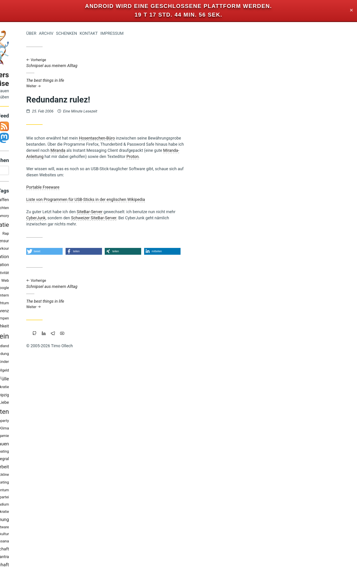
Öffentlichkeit (51, 327)
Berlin (18, 217)
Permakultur (53, 535)
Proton (187, 156)
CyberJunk (90, 217)
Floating (57, 453)
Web (60, 281)
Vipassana (55, 542)
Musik (42, 249)
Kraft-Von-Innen (35, 289)
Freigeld (35, 296)
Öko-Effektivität (51, 274)
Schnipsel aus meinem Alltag (160, 63)
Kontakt (143, 33)
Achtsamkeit (26, 266)
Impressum (166, 33)
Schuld (19, 505)
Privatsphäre (23, 327)
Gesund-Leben (36, 452)
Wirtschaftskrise (35, 557)
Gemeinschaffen (48, 200)
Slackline (56, 476)
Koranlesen (35, 217)
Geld (15, 337)
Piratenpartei (53, 498)
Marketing (55, 483)
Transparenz (52, 311)
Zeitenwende (21, 362)
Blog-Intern (54, 296)
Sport (46, 403)
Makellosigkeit (31, 347)
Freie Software (22, 429)
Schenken (121, 33)
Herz (39, 483)
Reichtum (56, 304)
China (34, 403)
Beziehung (35, 304)
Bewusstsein (43, 337)
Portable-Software (49, 528)
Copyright (38, 475)
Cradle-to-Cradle (37, 380)
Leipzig (57, 396)
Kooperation (52, 265)
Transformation (48, 257)
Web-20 (27, 542)
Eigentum (28, 312)
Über (86, 33)
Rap (60, 234)
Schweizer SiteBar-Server (148, 217)
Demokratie (48, 225)
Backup (44, 363)
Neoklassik (27, 281)
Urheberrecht (35, 319)
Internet (39, 371)
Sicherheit (33, 437)
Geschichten (53, 209)
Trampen (56, 319)
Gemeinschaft (49, 566)
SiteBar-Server (144, 211)
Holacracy (18, 403)
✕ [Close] (351, 10)
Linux (25, 395)
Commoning (31, 388)
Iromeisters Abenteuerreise (39, 79)
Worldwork (29, 209)
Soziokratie (55, 388)
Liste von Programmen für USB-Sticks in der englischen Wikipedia (140, 199)
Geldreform (37, 242)
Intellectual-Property (47, 422)
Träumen (40, 396)
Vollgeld (57, 371)
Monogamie (54, 437)
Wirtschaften (45, 413)
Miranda (112, 150)
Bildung (57, 354)
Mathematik (24, 249)
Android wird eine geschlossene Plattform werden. (178, 6)
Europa (44, 429)
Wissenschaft (51, 550)
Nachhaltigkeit (35, 355)
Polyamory (55, 217)
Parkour (57, 249)
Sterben (21, 475)
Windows (47, 234)
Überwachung (50, 520)
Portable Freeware (97, 187)
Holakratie (55, 513)
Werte (42, 505)
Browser (26, 468)
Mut (39, 542)
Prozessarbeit (50, 468)
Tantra (58, 557)
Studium (57, 505)
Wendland (56, 347)
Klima (59, 429)
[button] (99, 251)
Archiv (101, 33)
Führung (46, 282)
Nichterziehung (28, 535)
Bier (31, 505)
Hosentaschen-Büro (152, 138)
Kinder (58, 362)
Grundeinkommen (31, 460)
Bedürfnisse (19, 226)
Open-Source (28, 444)
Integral (57, 459)
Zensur (57, 242)
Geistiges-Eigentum (48, 491)
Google (58, 289)
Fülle (59, 380)
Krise (31, 274)
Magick (37, 513)
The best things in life (160, 83)
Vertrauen (53, 445)
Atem (32, 234)
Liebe (59, 403)
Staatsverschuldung (24, 498)
